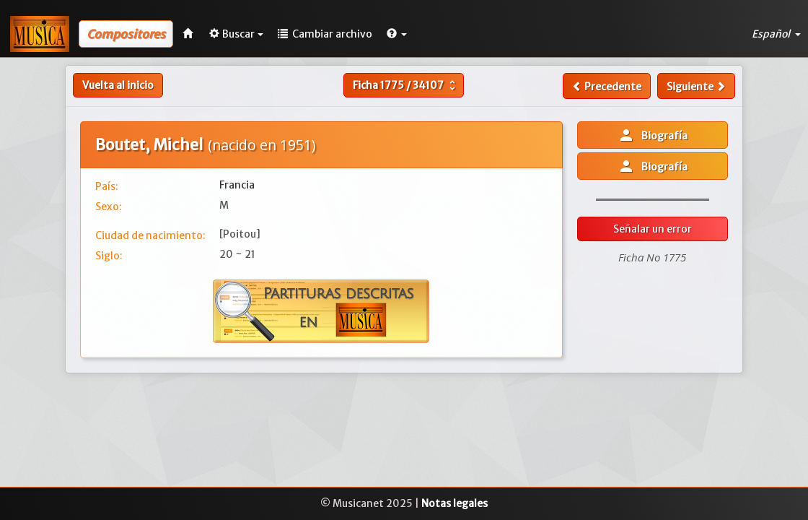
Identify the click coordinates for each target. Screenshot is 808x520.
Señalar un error (652, 228)
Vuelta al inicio (118, 85)
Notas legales (454, 503)
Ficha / (406, 85)
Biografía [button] (653, 135)
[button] (396, 34)
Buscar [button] (236, 33)
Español (776, 33)
